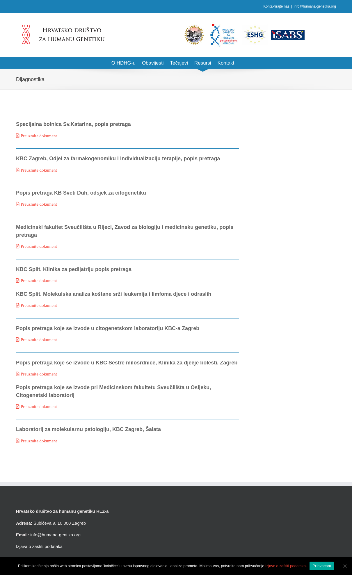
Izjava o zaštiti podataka (39, 546)
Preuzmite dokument (39, 135)
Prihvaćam (321, 566)
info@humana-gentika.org (55, 534)
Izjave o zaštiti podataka (285, 566)
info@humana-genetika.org (315, 6)
